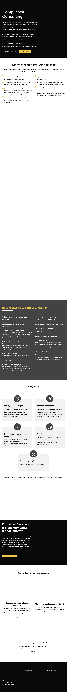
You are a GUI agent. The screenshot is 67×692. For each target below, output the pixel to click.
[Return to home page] (6, 2)
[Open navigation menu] (63, 2)
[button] (9, 51)
